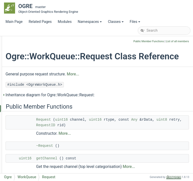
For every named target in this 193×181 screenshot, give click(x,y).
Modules (65, 22)
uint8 (140, 136)
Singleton (28, 56)
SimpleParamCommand (40, 40)
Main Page (14, 22)
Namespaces (90, 23)
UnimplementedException (41, 93)
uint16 (122, 130)
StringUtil (28, 78)
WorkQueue (30, 101)
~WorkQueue (35, 139)
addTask (32, 169)
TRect (25, 86)
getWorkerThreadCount (44, 146)
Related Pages (40, 22)
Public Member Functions (148, 41)
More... (134, 84)
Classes (116, 23)
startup (31, 161)
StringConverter (33, 63)
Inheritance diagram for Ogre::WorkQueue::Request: (111, 105)
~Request (106, 162)
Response (33, 116)
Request (31, 108)
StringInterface (33, 71)
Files (135, 23)
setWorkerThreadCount (43, 154)
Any (113, 136)
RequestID (33, 123)
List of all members (177, 41)
